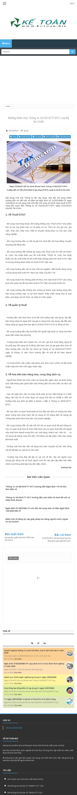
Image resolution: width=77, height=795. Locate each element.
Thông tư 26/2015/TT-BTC (56, 186)
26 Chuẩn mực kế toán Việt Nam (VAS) (25, 779)
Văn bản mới (63, 136)
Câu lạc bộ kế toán (14, 727)
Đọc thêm (18, 659)
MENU (72, 3)
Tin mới (37, 136)
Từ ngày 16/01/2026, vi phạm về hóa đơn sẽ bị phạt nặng (30, 699)
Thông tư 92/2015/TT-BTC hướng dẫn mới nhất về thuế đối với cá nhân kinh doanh (38, 498)
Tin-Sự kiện (49, 136)
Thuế (13, 136)
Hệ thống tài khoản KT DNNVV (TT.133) (25, 786)
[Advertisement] (38, 78)
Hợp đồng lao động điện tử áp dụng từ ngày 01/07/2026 (29, 688)
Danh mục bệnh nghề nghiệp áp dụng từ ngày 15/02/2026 (30, 677)
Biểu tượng (13, 558)
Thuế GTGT (25, 136)
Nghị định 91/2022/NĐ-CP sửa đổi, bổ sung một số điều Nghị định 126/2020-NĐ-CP (37, 509)
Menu (6, 43)
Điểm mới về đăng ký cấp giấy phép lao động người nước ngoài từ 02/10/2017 (37, 520)
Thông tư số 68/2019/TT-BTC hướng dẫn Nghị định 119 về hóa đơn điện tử (36, 487)
